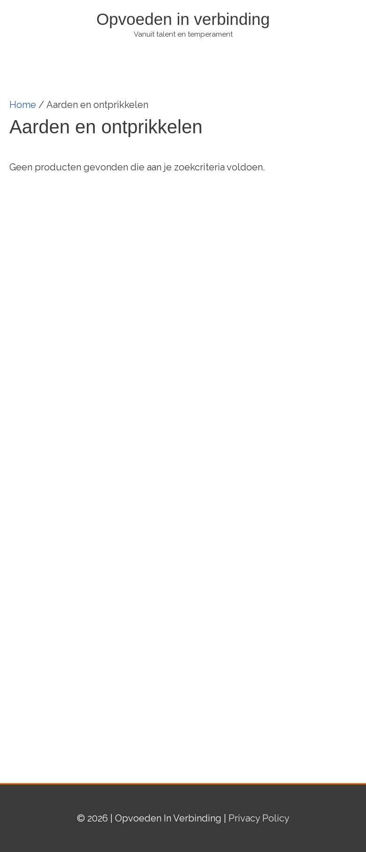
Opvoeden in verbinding (183, 19)
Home (22, 104)
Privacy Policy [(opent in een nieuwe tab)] (259, 818)
